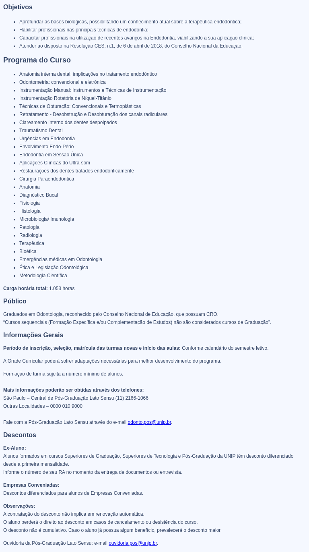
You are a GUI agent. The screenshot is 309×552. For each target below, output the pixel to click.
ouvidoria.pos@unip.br (133, 543)
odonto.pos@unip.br (149, 422)
